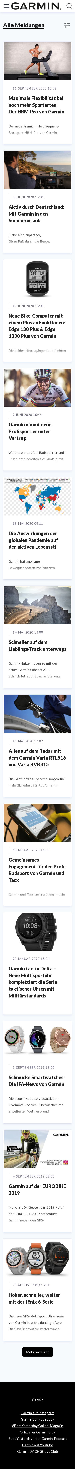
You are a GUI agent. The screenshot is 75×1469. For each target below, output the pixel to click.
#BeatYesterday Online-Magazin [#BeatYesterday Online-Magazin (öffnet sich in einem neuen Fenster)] (37, 1425)
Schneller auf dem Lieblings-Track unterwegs (37, 645)
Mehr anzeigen (37, 1352)
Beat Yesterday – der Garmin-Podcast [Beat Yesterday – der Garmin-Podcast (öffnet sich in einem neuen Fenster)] (37, 1438)
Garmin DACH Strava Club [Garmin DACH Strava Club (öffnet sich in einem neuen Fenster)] (37, 1451)
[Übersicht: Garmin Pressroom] (36, 6)
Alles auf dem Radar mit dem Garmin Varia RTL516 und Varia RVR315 (37, 757)
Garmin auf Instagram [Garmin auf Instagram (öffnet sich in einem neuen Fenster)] (37, 1413)
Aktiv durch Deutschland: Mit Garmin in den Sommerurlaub (36, 213)
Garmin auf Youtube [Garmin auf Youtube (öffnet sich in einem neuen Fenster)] (37, 1445)
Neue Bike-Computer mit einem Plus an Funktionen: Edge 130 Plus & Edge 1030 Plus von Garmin (37, 326)
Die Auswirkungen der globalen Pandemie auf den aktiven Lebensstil (33, 540)
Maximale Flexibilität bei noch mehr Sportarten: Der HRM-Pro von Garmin (36, 104)
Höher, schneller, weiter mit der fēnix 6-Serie (34, 1298)
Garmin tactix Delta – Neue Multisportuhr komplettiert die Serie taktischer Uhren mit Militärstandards (33, 982)
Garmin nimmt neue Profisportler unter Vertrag (30, 431)
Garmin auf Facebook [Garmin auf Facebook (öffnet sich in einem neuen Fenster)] (37, 1419)
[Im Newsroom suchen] (69, 6)
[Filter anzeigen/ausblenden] (67, 25)
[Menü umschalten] (6, 6)
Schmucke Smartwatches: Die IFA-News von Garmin (37, 1080)
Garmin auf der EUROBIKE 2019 (37, 1189)
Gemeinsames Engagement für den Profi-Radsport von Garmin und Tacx (37, 870)
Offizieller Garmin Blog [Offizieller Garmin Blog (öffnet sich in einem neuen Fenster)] (37, 1432)
